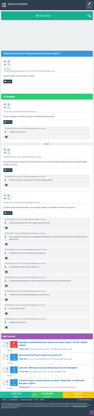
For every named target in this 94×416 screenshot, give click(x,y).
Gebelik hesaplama (26, 399)
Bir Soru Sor (43, 15)
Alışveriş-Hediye (32, 359)
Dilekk (44, 372)
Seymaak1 (52, 387)
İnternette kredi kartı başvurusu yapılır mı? (40, 355)
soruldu (52, 71)
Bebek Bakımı (13, 399)
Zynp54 (49, 359)
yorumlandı (42, 128)
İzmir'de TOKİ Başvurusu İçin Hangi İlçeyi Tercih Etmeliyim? (48, 368)
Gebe (36, 399)
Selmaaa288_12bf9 (48, 349)
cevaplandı (33, 111)
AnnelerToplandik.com (85, 399)
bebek (42, 399)
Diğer (14, 71)
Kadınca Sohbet (18, 4)
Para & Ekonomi (35, 387)
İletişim (4, 399)
